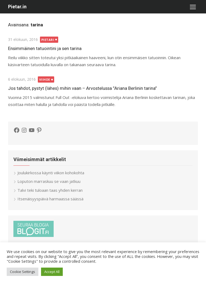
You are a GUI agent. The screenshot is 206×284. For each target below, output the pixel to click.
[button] (192, 6)
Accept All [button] (52, 271)
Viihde (44, 79)
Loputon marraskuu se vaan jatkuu (48, 181)
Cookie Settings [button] (22, 271)
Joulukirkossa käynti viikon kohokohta (50, 172)
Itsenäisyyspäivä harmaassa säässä (50, 198)
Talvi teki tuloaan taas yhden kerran (50, 190)
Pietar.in (17, 6)
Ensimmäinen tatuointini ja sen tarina (45, 48)
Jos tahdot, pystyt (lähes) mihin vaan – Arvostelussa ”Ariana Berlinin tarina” (82, 88)
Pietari (47, 40)
